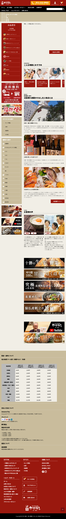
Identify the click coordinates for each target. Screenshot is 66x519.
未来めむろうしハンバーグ (12, 43)
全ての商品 (9, 7)
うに (12, 159)
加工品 (7, 19)
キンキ (12, 167)
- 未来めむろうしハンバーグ (11, 468)
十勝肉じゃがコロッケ (11, 34)
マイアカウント (8, 497)
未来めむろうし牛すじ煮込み (13, 47)
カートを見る (29, 479)
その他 (6, 74)
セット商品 (7, 61)
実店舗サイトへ (57, 201)
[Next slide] (63, 73)
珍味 (7, 17)
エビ (12, 155)
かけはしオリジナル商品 (11, 14)
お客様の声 (39, 7)
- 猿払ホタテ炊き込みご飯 (11, 473)
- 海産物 (25, 468)
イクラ (12, 175)
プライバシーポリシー (10, 502)
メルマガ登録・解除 (9, 491)
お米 (12, 194)
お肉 (5, 65)
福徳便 (7, 56)
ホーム (3, 7)
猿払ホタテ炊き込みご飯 (12, 52)
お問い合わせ (25, 10)
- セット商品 (26, 463)
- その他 (25, 471)
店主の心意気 (31, 7)
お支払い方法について (10, 486)
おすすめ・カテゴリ (20, 7)
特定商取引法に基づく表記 (11, 494)
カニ (12, 151)
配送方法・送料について (10, 489)
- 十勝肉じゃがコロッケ (10, 463)
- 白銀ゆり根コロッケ (9, 466)
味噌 (12, 186)
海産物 (6, 69)
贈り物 (7, 20)
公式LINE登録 (7, 499)
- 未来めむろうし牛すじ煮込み (12, 471)
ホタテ (12, 163)
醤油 (12, 182)
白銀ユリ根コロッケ (11, 39)
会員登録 (27, 491)
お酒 (12, 190)
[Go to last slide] (25, 73)
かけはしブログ (5, 10)
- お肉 (24, 466)
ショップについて (15, 10)
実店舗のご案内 (46, 468)
